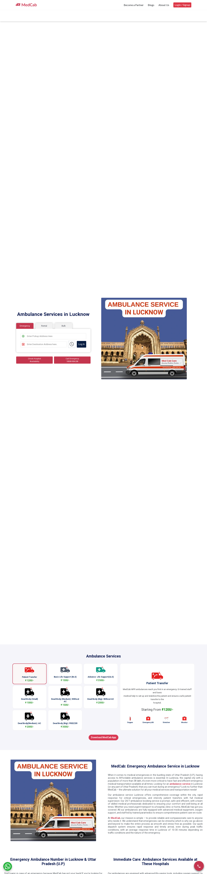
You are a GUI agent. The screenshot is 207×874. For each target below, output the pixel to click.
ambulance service (180, 784)
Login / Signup (182, 4)
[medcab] (26, 4)
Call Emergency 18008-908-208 (72, 359)
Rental (44, 326)
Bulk (63, 326)
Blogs (151, 4)
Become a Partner (134, 4)
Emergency (25, 326)
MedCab (115, 818)
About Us (163, 4)
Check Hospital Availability (34, 359)
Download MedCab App (103, 737)
